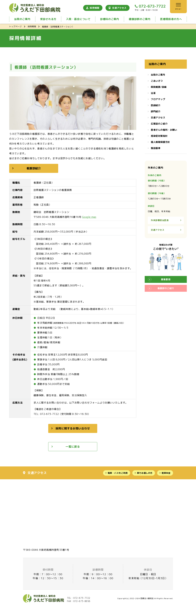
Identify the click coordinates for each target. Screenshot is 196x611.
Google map (89, 217)
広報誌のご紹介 (159, 123)
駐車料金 (166, 472)
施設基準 (155, 148)
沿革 (153, 93)
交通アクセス (119, 7)
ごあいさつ (157, 80)
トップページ (15, 26)
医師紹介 (155, 105)
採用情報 (94, 7)
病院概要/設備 (158, 87)
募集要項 (165, 279)
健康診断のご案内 (139, 19)
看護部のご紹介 (165, 288)
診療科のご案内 (109, 19)
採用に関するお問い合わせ (73, 428)
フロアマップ (158, 99)
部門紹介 (155, 111)
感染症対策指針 (159, 136)
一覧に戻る (73, 447)
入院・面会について (78, 19)
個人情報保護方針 (160, 142)
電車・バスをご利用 (118, 472)
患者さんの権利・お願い (164, 129)
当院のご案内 (22, 19)
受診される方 (48, 19)
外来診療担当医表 (160, 220)
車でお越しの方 (145, 472)
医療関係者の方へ (171, 19)
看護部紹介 (33, 168)
